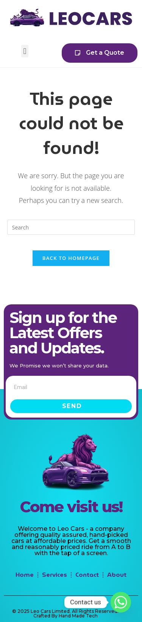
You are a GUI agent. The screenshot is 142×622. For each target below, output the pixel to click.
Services (54, 574)
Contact (87, 574)
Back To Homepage (71, 258)
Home (25, 574)
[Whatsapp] (121, 602)
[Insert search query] (71, 227)
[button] (24, 51)
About (116, 574)
